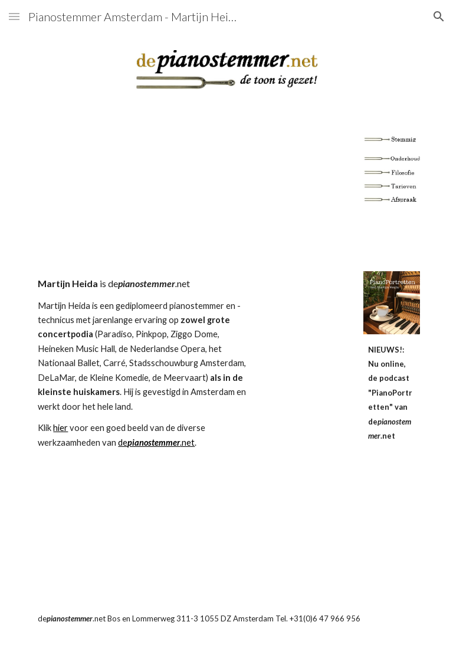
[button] (14, 16)
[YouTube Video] (226, 190)
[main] (143, 363)
